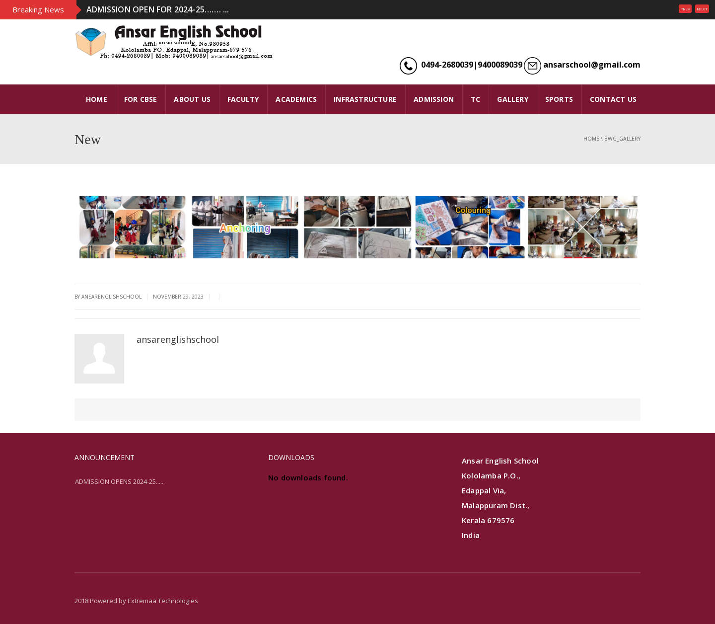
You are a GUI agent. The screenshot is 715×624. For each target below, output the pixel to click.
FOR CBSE (140, 99)
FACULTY (243, 99)
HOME (96, 99)
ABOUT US (192, 99)
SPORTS (559, 99)
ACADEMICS (296, 99)
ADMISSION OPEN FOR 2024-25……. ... (157, 9)
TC (475, 99)
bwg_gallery (622, 138)
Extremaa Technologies (163, 600)
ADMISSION (434, 99)
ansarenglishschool (178, 339)
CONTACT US (613, 99)
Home (591, 138)
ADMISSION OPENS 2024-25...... (120, 481)
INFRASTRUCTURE (365, 99)
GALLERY (512, 99)
